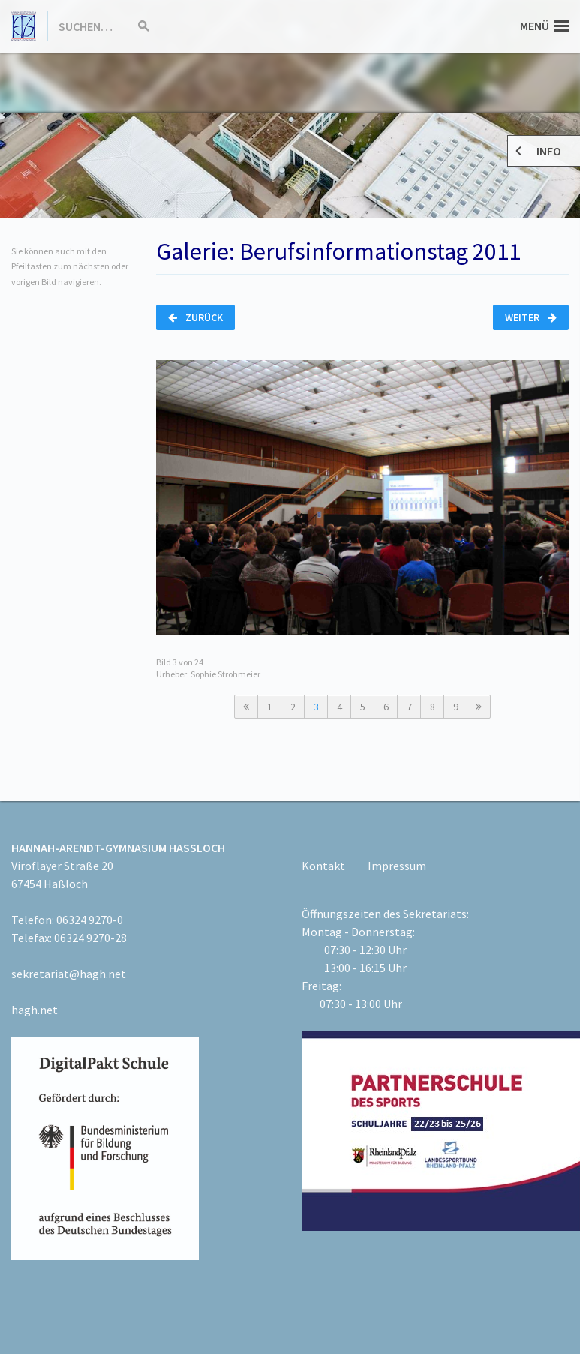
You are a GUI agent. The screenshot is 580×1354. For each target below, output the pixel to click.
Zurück (195, 317)
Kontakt (323, 865)
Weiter (531, 317)
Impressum (397, 865)
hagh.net (34, 1009)
